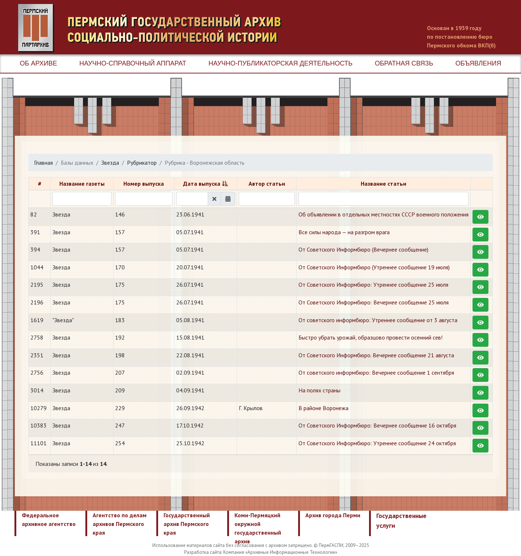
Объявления (478, 63)
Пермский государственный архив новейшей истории (153, 28)
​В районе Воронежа (323, 408)
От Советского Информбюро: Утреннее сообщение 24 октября (377, 443)
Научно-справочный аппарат (132, 63)
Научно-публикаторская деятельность (280, 63)
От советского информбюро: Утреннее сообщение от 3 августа (377, 320)
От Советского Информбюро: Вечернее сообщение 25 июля (373, 302)
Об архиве (38, 63)
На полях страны (319, 390)
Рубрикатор (142, 162)
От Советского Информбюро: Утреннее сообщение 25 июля (373, 284)
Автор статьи (267, 183)
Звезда (110, 162)
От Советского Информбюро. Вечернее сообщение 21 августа (376, 355)
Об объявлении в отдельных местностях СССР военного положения (383, 214)
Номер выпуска (143, 183)
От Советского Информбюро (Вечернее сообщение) (363, 249)
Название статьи (383, 183)
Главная (43, 162)
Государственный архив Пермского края (187, 523)
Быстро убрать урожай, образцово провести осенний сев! (370, 337)
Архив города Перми (332, 515)
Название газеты (82, 183)
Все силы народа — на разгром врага (344, 232)
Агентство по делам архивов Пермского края (120, 523)
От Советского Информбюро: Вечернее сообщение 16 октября (377, 425)
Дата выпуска (201, 183)
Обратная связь (404, 63)
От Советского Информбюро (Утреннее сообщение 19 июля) (374, 267)
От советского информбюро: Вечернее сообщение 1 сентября (376, 372)
